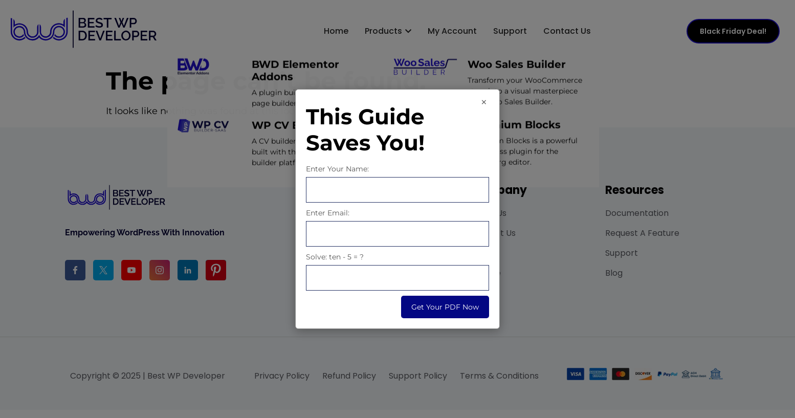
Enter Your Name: (337, 168)
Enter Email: (327, 212)
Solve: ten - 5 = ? (335, 256)
